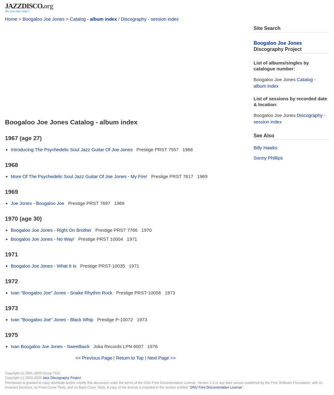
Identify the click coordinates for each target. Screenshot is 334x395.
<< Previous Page (93, 357)
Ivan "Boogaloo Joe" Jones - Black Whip (52, 319)
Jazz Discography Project (62, 378)
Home (11, 19)
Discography (133, 19)
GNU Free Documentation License (216, 387)
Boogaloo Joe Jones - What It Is (44, 265)
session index (165, 19)
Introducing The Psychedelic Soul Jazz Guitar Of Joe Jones (72, 149)
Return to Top (130, 357)
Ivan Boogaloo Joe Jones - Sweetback (50, 346)
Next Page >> (162, 357)
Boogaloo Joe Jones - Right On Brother (51, 230)
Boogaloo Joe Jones (44, 19)
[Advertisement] (125, 68)
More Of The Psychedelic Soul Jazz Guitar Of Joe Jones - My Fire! (79, 176)
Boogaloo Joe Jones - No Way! (42, 239)
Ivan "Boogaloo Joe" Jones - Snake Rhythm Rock (61, 292)
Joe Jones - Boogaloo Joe (37, 203)
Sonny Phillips (268, 157)
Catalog (78, 19)
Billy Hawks (266, 147)
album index (103, 19)
